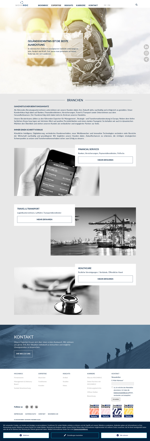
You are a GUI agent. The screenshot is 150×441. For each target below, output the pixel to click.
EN (109, 5)
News (65, 385)
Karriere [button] (81, 5)
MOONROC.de (53, 414)
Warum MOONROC (94, 377)
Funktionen (42, 381)
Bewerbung (91, 396)
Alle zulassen (124, 435)
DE (105, 5)
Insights (66, 374)
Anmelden (116, 399)
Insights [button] (68, 5)
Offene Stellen (92, 392)
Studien (65, 381)
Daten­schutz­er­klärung (121, 393)
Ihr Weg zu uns (23, 353)
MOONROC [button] (43, 5)
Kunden (41, 385)
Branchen (41, 377)
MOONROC (18, 374)
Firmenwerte (18, 377)
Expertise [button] (56, 5)
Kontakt (93, 5)
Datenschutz (30, 414)
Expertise (42, 374)
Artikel (65, 377)
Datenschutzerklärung (81, 429)
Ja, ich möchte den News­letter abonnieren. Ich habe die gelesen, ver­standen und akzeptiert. (123, 391)
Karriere (91, 374)
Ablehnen (26, 435)
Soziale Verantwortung (22, 388)
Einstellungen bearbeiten (75, 435)
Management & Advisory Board (23, 382)
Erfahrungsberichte (94, 388)
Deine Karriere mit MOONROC (94, 382)
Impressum (18, 414)
